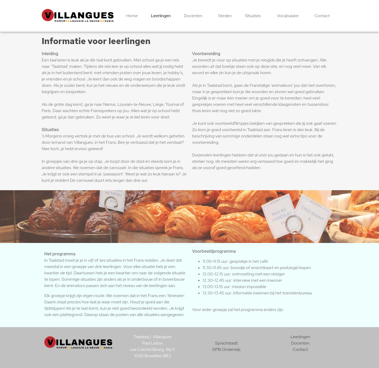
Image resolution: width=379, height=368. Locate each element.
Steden (225, 15)
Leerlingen (161, 15)
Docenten (194, 15)
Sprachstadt (226, 343)
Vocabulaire (289, 15)
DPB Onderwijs (226, 349)
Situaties (254, 15)
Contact (322, 15)
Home (132, 15)
